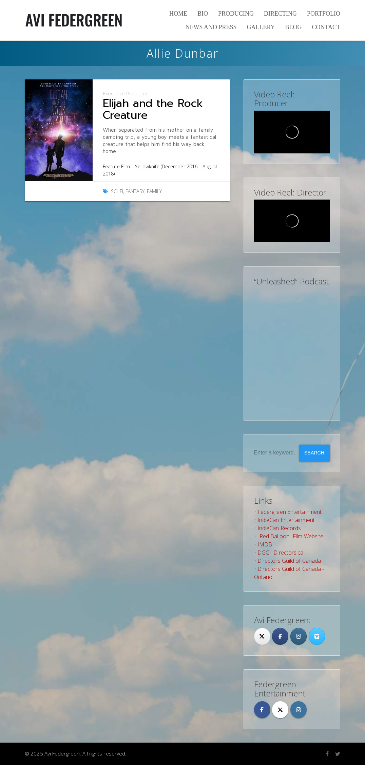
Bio (202, 13)
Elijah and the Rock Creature (153, 109)
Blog (293, 27)
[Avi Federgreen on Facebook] (262, 709)
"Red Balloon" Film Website (290, 536)
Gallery (261, 27)
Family (154, 191)
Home (178, 13)
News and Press (210, 27)
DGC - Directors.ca (280, 552)
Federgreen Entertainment (289, 512)
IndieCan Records (279, 528)
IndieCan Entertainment (286, 520)
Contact (326, 27)
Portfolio (323, 13)
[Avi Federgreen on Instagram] (298, 636)
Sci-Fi (117, 191)
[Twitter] (262, 636)
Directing (280, 13)
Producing (236, 13)
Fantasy (135, 191)
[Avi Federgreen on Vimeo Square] (317, 636)
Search (314, 452)
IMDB (264, 544)
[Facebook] (280, 636)
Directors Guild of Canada (289, 560)
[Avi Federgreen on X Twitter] (280, 709)
